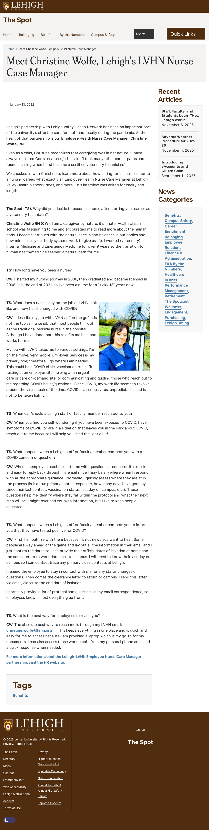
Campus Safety (103, 34)
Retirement (175, 296)
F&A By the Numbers (174, 266)
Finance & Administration (178, 255)
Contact (8, 776)
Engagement (176, 312)
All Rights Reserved (52, 742)
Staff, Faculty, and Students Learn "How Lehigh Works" (180, 116)
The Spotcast (177, 301)
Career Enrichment (175, 229)
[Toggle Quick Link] (186, 34)
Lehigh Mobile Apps (16, 797)
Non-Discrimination (50, 781)
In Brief (171, 279)
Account (8, 804)
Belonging (27, 34)
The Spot (17, 19)
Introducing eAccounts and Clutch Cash (174, 167)
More (142, 33)
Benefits (48, 34)
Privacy (8, 746)
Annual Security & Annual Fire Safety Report (50, 793)
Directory (9, 762)
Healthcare (174, 274)
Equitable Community (52, 774)
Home (8, 34)
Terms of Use (23, 746)
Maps (7, 769)
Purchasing (175, 317)
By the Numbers (73, 34)
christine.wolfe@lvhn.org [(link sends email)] (31, 633)
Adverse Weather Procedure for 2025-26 (178, 141)
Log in (141, 732)
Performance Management (176, 288)
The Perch (10, 755)
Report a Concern (49, 806)
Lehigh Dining (177, 322)
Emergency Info (13, 783)
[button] (202, 6)
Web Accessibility (15, 790)
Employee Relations (173, 245)
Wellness (173, 306)
